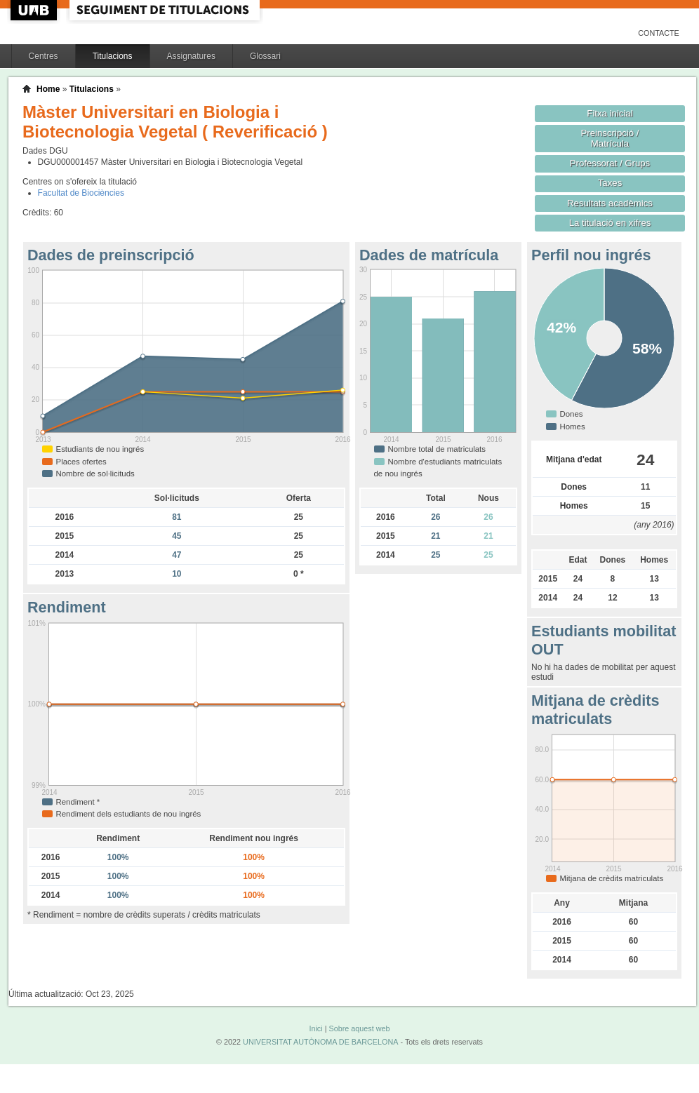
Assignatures (191, 56)
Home (48, 89)
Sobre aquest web (359, 1028)
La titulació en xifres (610, 222)
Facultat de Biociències (81, 193)
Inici (315, 1028)
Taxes (610, 182)
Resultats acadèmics (610, 203)
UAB (35, 10)
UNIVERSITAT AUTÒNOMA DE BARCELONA (320, 1042)
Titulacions (113, 56)
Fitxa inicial (609, 113)
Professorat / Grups (610, 163)
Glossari (265, 56)
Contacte (658, 33)
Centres (43, 56)
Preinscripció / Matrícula (610, 138)
